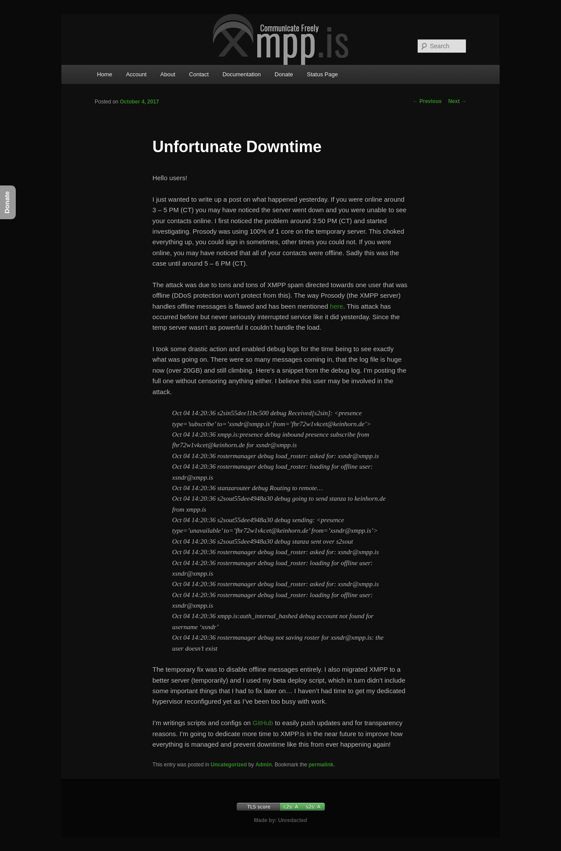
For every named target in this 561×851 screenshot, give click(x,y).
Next (457, 101)
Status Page (322, 74)
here (336, 306)
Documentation (242, 74)
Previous (427, 101)
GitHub (262, 722)
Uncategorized (229, 765)
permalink (321, 765)
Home (104, 74)
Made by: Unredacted (280, 820)
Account (136, 74)
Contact (199, 74)
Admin (264, 765)
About (167, 74)
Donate (284, 74)
